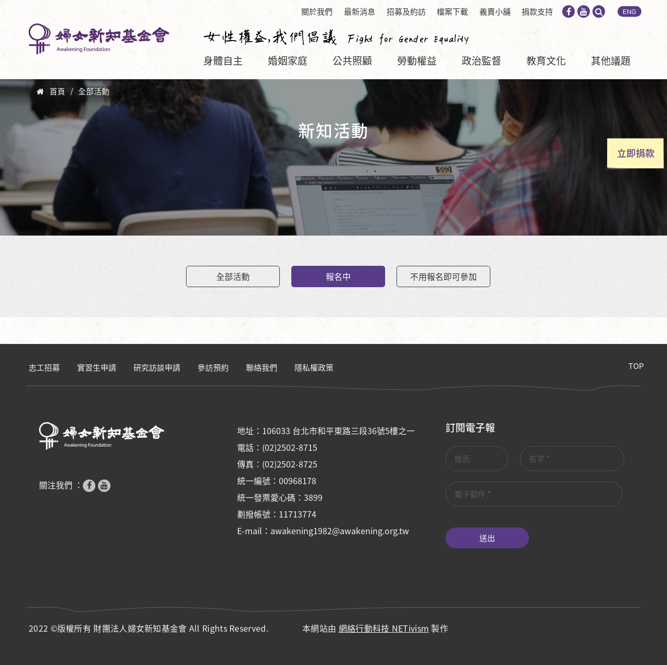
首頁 (57, 91)
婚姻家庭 (287, 60)
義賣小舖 (495, 11)
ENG (629, 12)
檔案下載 (452, 11)
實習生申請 (96, 367)
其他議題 (611, 60)
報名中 (338, 276)
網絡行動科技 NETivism (384, 628)
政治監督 (481, 60)
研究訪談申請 (156, 367)
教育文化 (546, 60)
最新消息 (359, 11)
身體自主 (223, 60)
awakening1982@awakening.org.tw (339, 530)
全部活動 (93, 91)
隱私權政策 (314, 367)
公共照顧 (352, 60)
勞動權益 (417, 60)
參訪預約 (213, 367)
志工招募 (44, 367)
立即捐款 (635, 153)
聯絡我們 (261, 367)
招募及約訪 (406, 11)
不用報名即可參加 (443, 276)
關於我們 (316, 11)
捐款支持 (537, 11)
